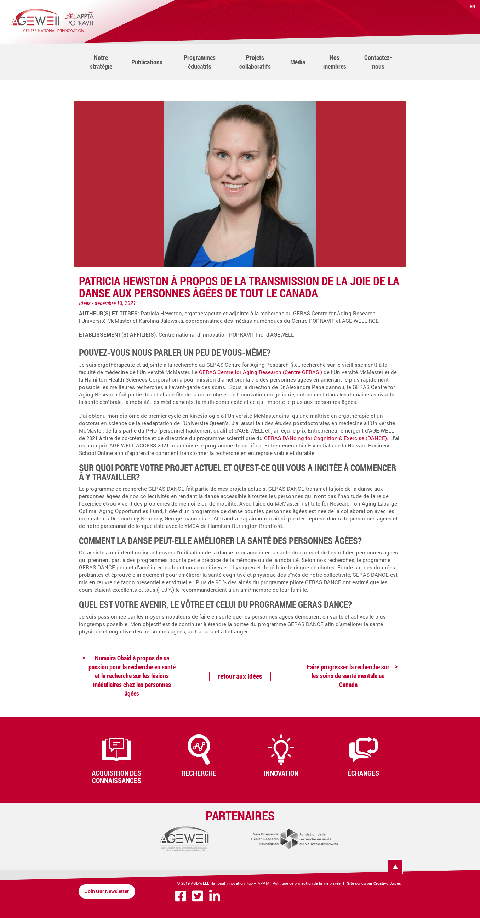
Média (297, 62)
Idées (85, 302)
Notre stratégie (101, 62)
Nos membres (334, 62)
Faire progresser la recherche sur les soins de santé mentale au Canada (348, 676)
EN (472, 6)
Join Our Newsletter (107, 891)
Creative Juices (387, 883)
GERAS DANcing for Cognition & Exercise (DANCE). (327, 437)
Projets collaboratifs (255, 62)
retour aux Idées (240, 676)
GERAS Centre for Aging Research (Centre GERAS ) (260, 372)
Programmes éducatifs (200, 62)
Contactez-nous (378, 62)
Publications (146, 62)
